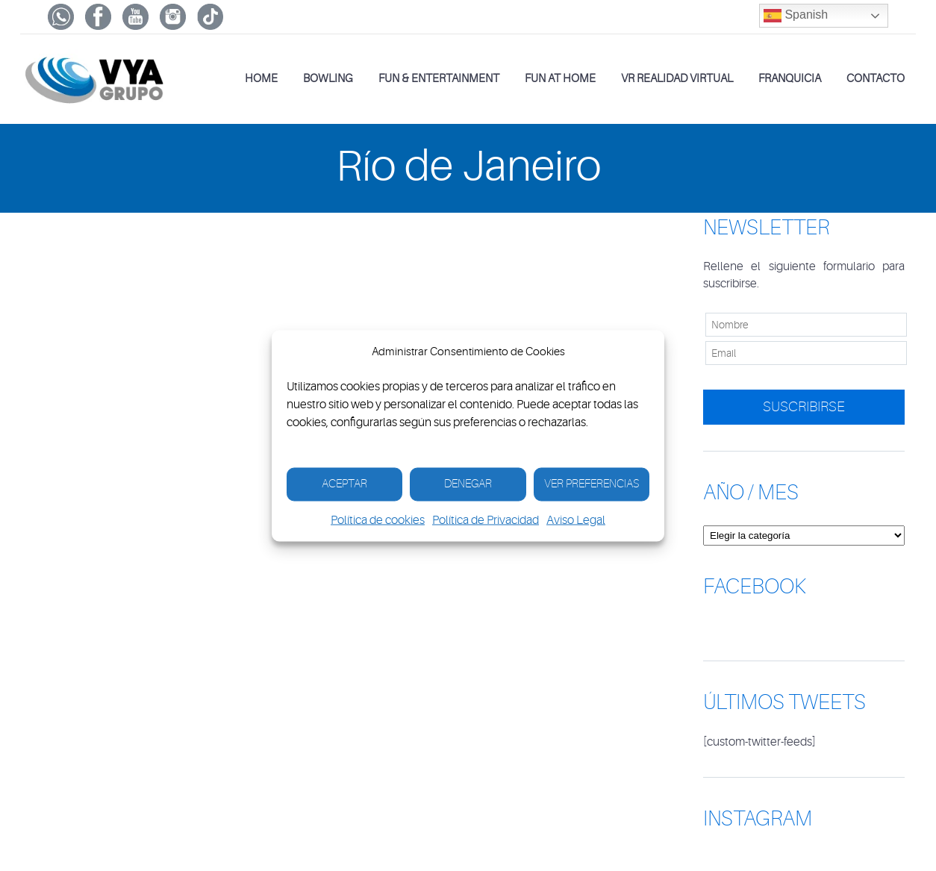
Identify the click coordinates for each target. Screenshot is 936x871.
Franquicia (789, 78)
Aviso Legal (575, 519)
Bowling (328, 78)
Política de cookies (378, 519)
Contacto (875, 78)
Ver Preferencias (591, 484)
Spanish (796, 16)
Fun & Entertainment (438, 78)
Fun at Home (560, 78)
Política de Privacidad (485, 519)
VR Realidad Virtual (677, 78)
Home (261, 78)
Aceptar (344, 484)
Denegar (468, 484)
